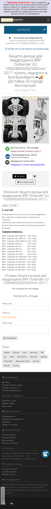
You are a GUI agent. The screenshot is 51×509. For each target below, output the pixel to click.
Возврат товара (8, 403)
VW (42, 352)
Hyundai (33, 352)
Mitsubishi (22, 356)
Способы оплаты (8, 474)
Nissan (16, 352)
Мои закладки (7, 440)
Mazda (44, 356)
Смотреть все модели (20, 157)
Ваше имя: (7, 303)
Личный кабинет (9, 435)
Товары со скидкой (9, 424)
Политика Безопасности (11, 390)
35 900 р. (19, 176)
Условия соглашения (10, 388)
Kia (5, 356)
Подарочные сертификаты (12, 419)
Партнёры (6, 422)
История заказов (9, 437)
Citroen (36, 361)
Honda (7, 365)
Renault (33, 356)
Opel (12, 356)
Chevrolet (8, 361)
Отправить (10, 338)
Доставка (5, 382)
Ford (24, 352)
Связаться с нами (9, 400)
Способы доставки (9, 471)
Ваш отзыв (7, 323)
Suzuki (16, 365)
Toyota (7, 352)
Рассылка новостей (10, 443)
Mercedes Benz (23, 361)
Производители (8, 416)
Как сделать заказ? (9, 469)
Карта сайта (7, 406)
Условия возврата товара (12, 385)
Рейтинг (6, 313)
